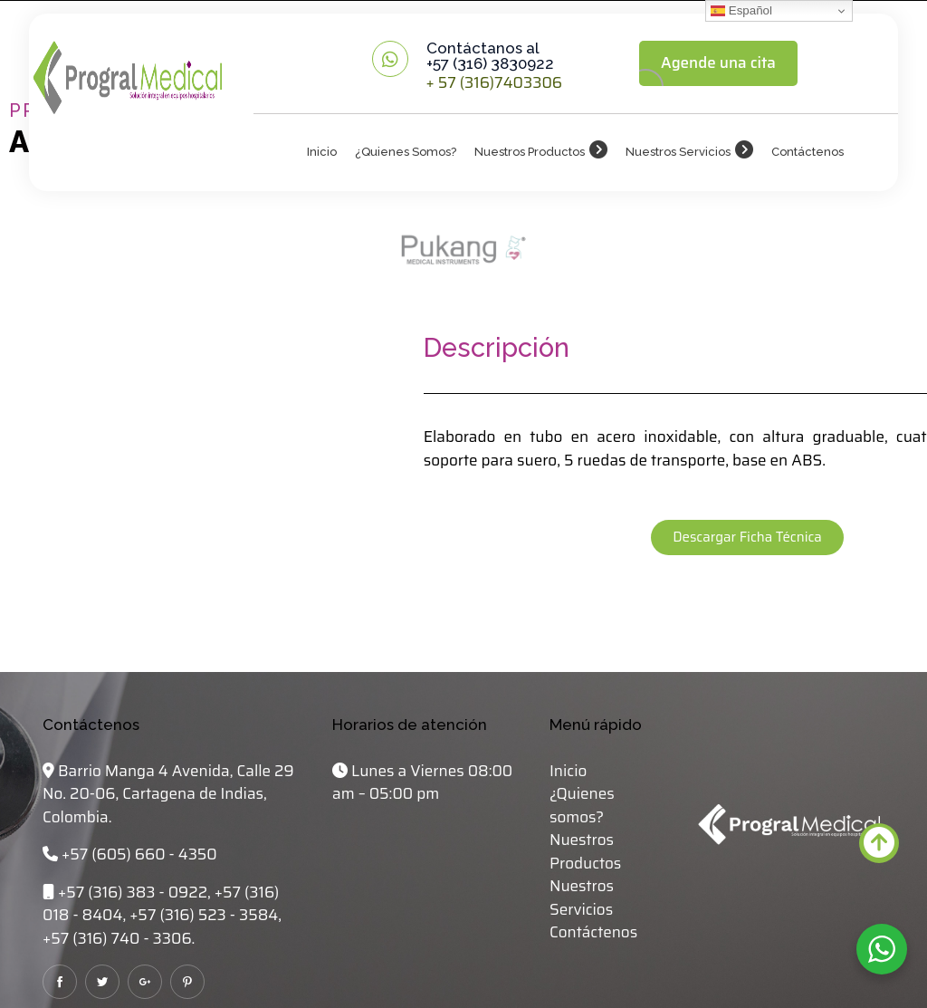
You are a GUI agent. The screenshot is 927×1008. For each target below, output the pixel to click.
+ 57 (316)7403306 (494, 82)
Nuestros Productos (529, 151)
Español (741, 11)
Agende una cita (718, 62)
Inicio (322, 151)
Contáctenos (807, 151)
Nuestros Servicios (678, 151)
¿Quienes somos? (405, 151)
